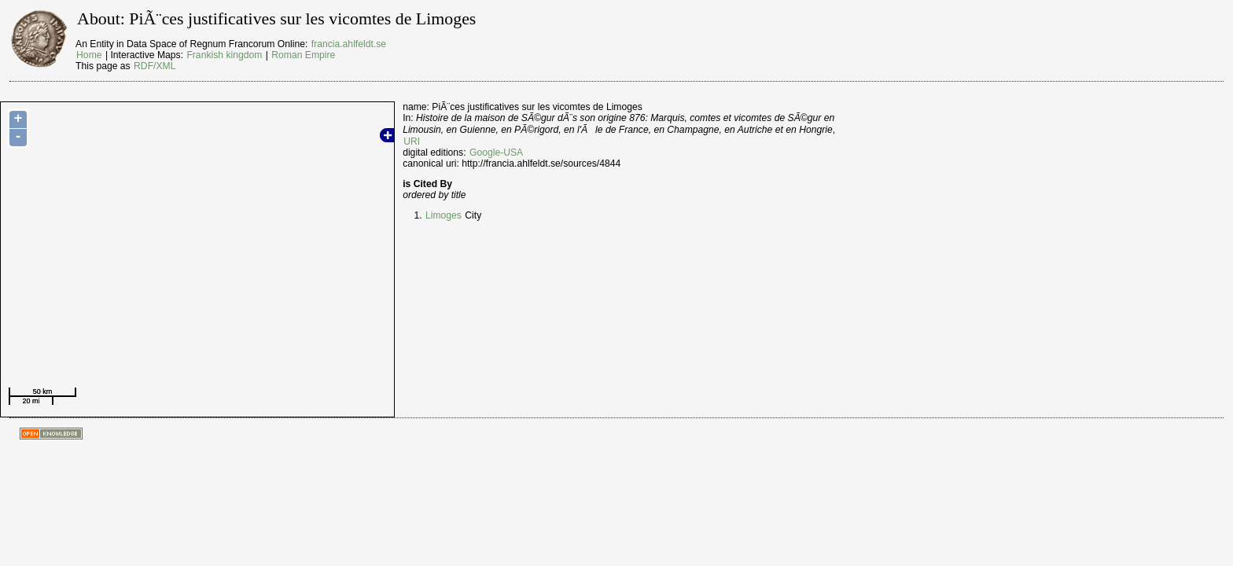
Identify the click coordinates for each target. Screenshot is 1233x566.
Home (88, 55)
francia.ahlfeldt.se (348, 44)
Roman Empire (303, 55)
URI (411, 141)
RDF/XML (154, 66)
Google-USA (496, 152)
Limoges (443, 215)
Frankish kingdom (224, 55)
